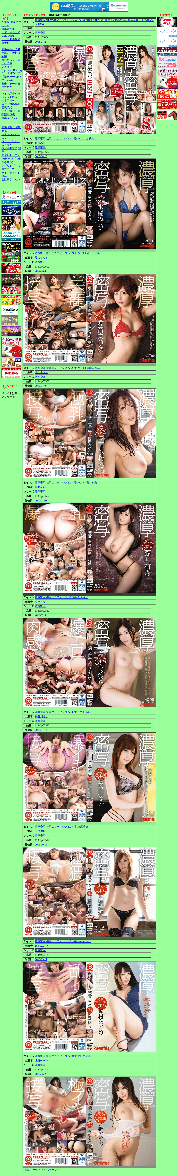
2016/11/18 (41, 729)
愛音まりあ (41, 257)
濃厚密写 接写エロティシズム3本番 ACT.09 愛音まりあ (67, 253)
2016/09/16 (41, 844)
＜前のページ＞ (32, 1169)
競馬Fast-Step (9, 118)
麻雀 (4, 130)
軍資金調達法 (9, 148)
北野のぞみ (41, 1060)
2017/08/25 (41, 156)
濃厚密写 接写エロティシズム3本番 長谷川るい (63, 712)
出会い (5, 176)
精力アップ (8, 169)
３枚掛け (6, 66)
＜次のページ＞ (50, 1169)
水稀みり (40, 143)
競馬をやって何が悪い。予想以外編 (10, 53)
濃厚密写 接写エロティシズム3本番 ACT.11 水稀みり (66, 138)
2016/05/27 (41, 959)
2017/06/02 (41, 271)
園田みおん (41, 372)
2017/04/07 (41, 385)
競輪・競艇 (14, 127)
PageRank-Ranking (11, 70)
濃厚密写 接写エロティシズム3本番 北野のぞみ (63, 1056)
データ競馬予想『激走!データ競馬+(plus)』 (11, 77)
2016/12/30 (41, 615)
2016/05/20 (41, 1074)
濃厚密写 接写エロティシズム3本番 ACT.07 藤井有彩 (66, 482)
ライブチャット (10, 172)
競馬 (4, 127)
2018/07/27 (41, 41)
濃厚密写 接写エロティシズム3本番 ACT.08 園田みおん (67, 367)
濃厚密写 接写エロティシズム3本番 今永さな (61, 597)
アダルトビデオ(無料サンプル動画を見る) (11, 159)
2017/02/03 (41, 500)
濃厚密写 (40, 32)
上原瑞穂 (40, 831)
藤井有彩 (40, 487)
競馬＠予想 (8, 29)
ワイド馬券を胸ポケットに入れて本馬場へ (10, 97)
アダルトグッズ (10, 165)
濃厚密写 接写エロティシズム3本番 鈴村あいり (63, 941)
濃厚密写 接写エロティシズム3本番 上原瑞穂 (61, 826)
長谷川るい (41, 716)
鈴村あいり (41, 945)
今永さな (40, 601)
